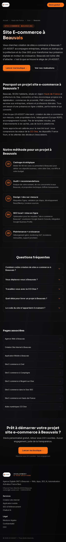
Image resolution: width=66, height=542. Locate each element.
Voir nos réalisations (44, 68)
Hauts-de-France (17, 20)
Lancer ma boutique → (16, 68)
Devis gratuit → (55, 5)
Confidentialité (8, 524)
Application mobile (10, 503)
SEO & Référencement (12, 507)
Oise (28, 20)
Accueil (5, 20)
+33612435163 (25, 490)
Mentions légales (9, 520)
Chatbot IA (7, 510)
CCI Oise (34, 131)
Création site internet (11, 500)
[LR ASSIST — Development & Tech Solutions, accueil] (6, 5)
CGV (5, 527)
